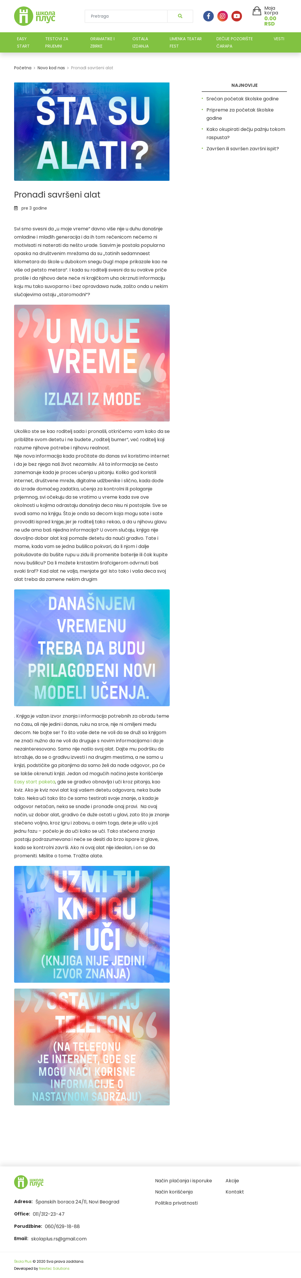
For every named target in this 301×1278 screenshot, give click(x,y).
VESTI (279, 39)
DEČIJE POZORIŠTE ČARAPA (234, 42)
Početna (22, 68)
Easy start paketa (34, 781)
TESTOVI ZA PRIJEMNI (56, 42)
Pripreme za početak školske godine (240, 114)
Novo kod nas (51, 68)
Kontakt (235, 1191)
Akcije (232, 1180)
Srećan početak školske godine (242, 98)
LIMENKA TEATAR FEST (186, 42)
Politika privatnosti (176, 1203)
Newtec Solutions (54, 1268)
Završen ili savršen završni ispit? (242, 148)
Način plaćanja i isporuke (183, 1180)
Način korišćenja (174, 1191)
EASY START (23, 42)
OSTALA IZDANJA (140, 42)
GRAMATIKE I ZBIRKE (102, 42)
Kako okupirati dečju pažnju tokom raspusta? (245, 133)
